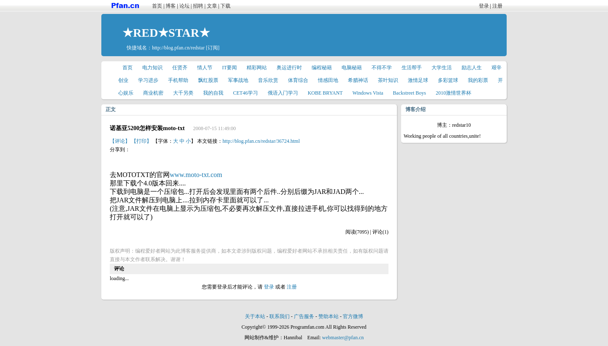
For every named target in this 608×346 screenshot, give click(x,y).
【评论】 (120, 141)
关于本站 (255, 316)
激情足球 (418, 80)
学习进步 (148, 80)
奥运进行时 (289, 68)
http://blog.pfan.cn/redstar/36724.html (261, 141)
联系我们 (279, 316)
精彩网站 (257, 68)
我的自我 (213, 93)
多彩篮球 (448, 80)
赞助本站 (328, 316)
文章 (212, 6)
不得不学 (382, 68)
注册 (497, 6)
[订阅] (213, 48)
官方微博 (353, 316)
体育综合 (298, 80)
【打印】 (141, 141)
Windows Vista (368, 93)
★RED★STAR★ (166, 32)
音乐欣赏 (268, 80)
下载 (225, 6)
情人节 (204, 68)
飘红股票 (208, 80)
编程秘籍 (322, 68)
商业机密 (153, 93)
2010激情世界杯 (453, 93)
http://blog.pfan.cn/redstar (178, 48)
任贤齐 (179, 68)
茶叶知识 (388, 80)
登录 (484, 6)
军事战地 (238, 80)
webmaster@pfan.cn (343, 338)
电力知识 (152, 68)
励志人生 (471, 68)
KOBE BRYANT (325, 93)
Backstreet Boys (409, 93)
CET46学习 (245, 93)
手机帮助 (178, 80)
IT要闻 (229, 68)
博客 (171, 6)
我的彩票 (478, 80)
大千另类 (183, 93)
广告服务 (304, 316)
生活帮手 (412, 68)
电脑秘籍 (352, 68)
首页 (157, 6)
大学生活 (442, 68)
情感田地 (328, 80)
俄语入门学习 (283, 93)
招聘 (198, 6)
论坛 (184, 6)
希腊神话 (358, 80)
